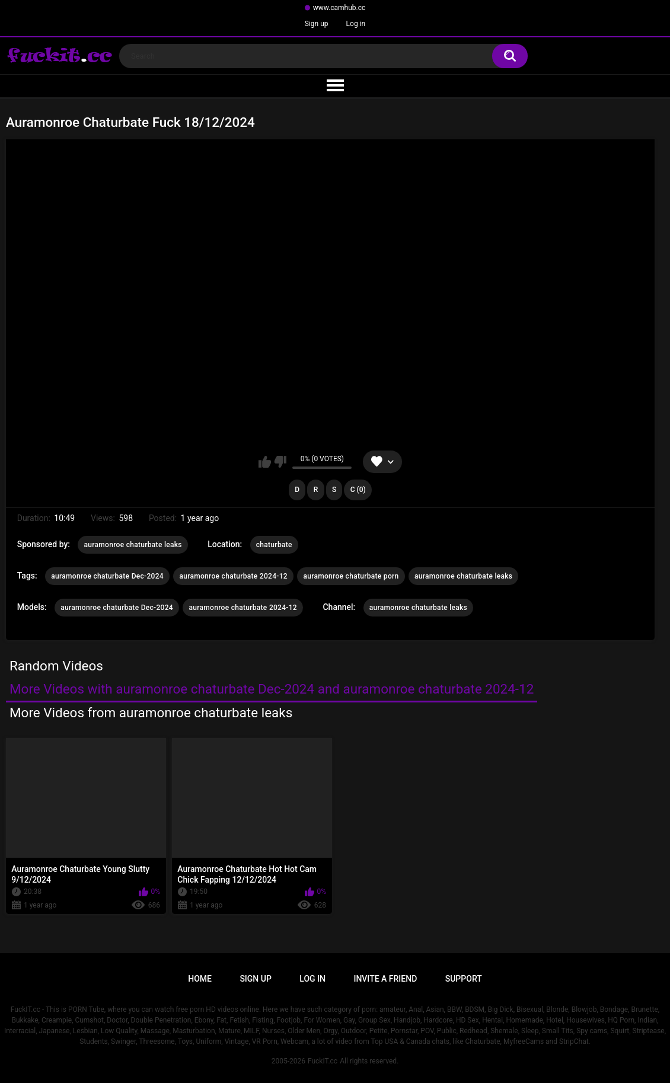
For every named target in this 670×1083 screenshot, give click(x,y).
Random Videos (56, 665)
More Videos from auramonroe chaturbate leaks (150, 712)
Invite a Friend (385, 978)
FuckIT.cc (322, 1061)
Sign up (316, 24)
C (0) (358, 489)
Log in (356, 24)
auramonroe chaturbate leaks (132, 545)
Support (463, 978)
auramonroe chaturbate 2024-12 (233, 576)
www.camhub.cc (339, 8)
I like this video (265, 462)
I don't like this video (280, 462)
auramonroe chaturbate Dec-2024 (107, 576)
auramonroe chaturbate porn (350, 576)
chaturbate (274, 545)
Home (200, 978)
